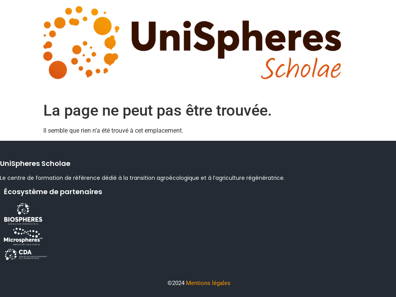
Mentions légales (208, 283)
